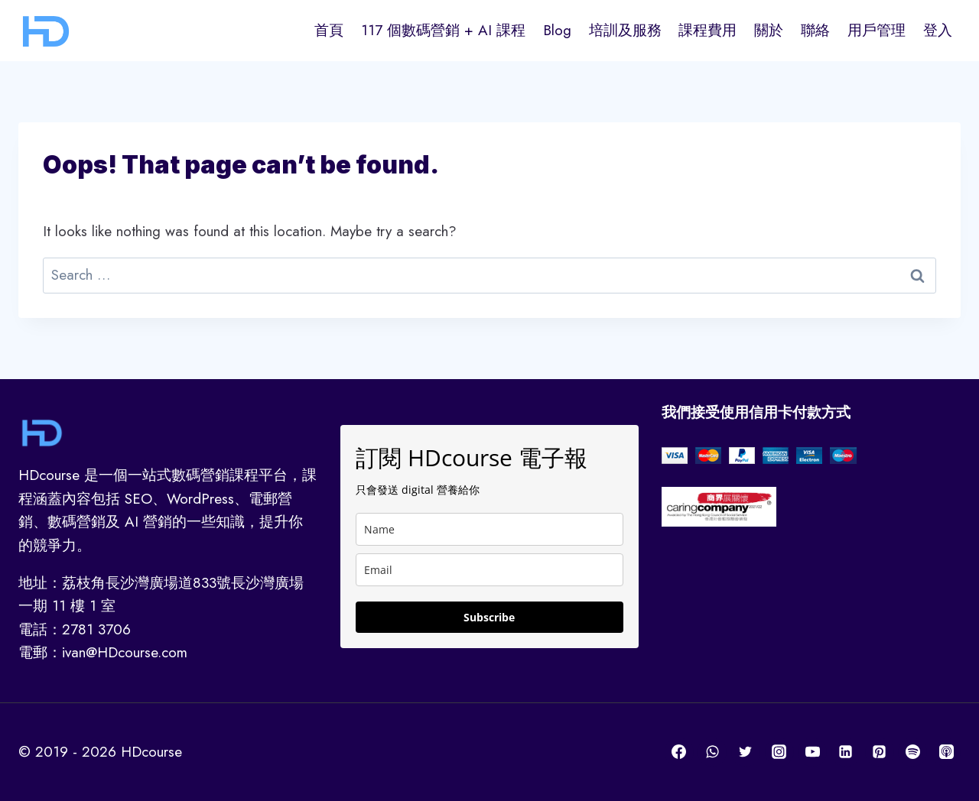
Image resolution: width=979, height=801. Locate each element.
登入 (937, 30)
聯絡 (815, 30)
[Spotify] (912, 752)
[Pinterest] (879, 752)
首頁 (328, 30)
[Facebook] (679, 752)
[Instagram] (779, 752)
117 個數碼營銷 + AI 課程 (443, 30)
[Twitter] (745, 752)
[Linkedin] (845, 752)
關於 (768, 30)
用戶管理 (876, 30)
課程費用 (707, 30)
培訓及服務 (625, 30)
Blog (557, 30)
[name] (490, 529)
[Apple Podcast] (946, 752)
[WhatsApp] (712, 752)
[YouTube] (812, 752)
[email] (490, 569)
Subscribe (489, 617)
